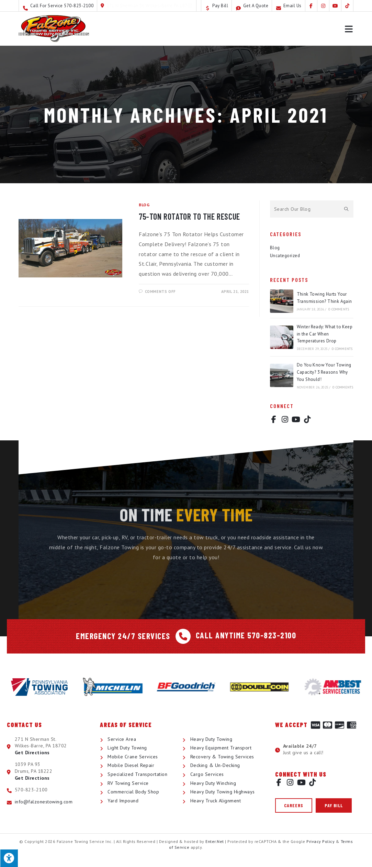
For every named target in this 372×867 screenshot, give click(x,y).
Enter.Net (214, 841)
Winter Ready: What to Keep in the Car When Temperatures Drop (324, 334)
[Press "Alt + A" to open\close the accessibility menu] (9, 858)
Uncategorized (285, 256)
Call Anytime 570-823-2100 (246, 635)
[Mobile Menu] (349, 28)
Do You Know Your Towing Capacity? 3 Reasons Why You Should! (324, 372)
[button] (293, 805)
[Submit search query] (346, 209)
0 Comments (338, 309)
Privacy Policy (320, 841)
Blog (144, 204)
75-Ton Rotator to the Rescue (189, 216)
